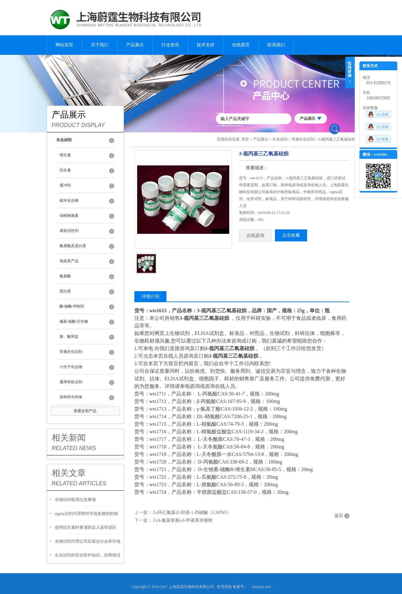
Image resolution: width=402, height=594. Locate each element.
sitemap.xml (261, 587)
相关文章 (69, 473)
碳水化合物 (69, 200)
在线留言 (241, 45)
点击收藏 (291, 235)
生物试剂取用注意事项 (75, 499)
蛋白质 (65, 291)
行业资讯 (170, 45)
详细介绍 (150, 296)
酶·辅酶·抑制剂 (72, 306)
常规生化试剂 (71, 351)
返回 (338, 515)
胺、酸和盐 (69, 336)
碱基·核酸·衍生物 (74, 321)
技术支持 (205, 45)
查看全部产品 (85, 411)
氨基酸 (65, 276)
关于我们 (99, 45)
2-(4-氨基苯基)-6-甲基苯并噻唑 (183, 520)
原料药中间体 (71, 397)
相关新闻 (69, 437)
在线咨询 (255, 235)
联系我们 (276, 45)
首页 (245, 139)
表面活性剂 (69, 230)
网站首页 (64, 45)
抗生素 (65, 170)
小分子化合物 (71, 367)
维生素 (65, 155)
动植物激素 (69, 215)
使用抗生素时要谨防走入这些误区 (85, 527)
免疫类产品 (69, 261)
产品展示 (135, 45)
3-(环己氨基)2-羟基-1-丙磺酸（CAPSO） (192, 512)
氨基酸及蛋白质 (73, 246)
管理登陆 (224, 587)
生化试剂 (280, 139)
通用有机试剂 (71, 382)
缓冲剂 (65, 185)
